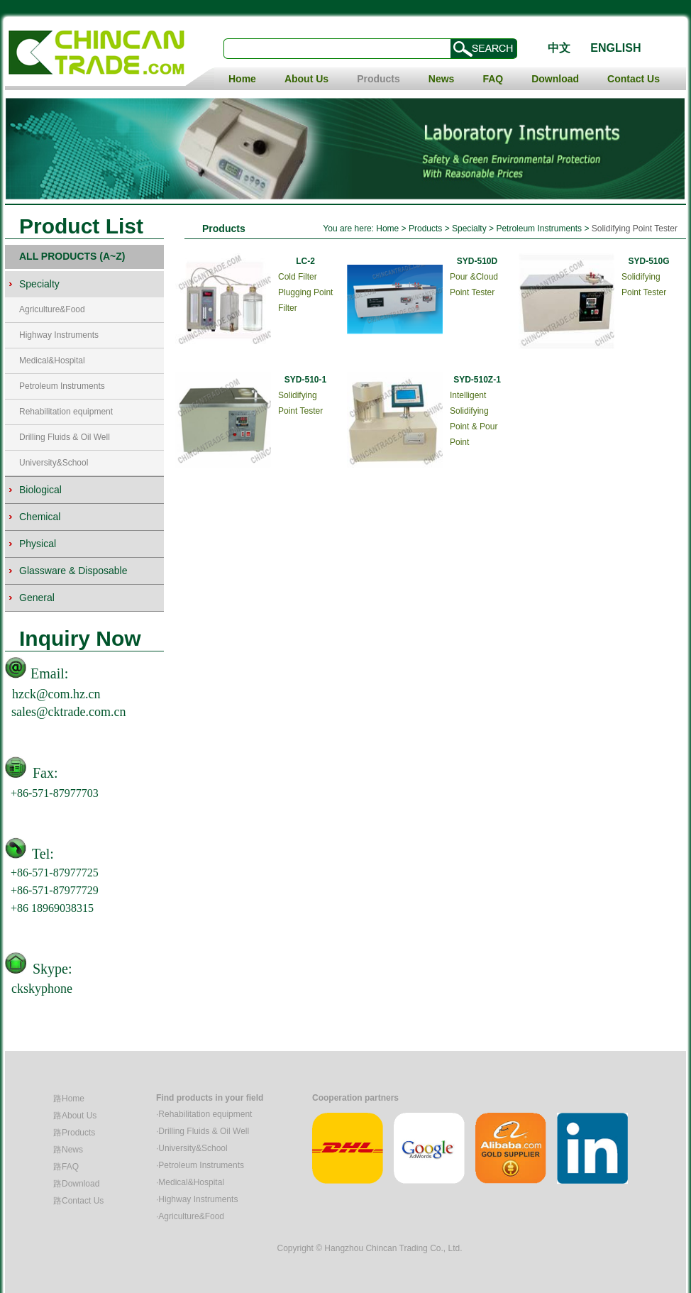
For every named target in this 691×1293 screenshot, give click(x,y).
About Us (306, 78)
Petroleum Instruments (62, 386)
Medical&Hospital (52, 360)
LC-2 (305, 261)
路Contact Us (78, 1201)
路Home (68, 1099)
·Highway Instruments (197, 1199)
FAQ (492, 78)
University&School (53, 463)
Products (378, 78)
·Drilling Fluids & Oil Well (202, 1131)
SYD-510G (648, 261)
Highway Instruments (59, 335)
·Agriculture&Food (190, 1216)
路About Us (74, 1116)
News (442, 78)
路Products (74, 1133)
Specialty (469, 228)
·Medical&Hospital (190, 1182)
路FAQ (66, 1167)
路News (68, 1150)
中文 (559, 48)
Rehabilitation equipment (66, 412)
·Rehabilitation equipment (204, 1114)
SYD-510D (477, 261)
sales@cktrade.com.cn (68, 712)
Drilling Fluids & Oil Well (64, 437)
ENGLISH (615, 48)
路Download (76, 1184)
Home (242, 78)
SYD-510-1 (305, 380)
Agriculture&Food (52, 309)
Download (555, 78)
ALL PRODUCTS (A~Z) (72, 256)
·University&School (192, 1148)
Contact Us (633, 78)
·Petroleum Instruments (200, 1165)
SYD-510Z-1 (477, 380)
